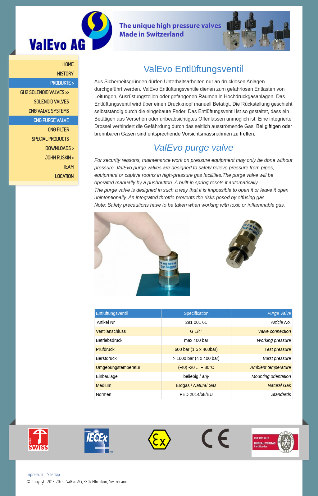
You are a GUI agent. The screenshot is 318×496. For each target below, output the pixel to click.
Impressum (34, 474)
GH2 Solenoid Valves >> (44, 92)
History (65, 74)
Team (68, 167)
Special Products (50, 139)
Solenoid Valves (51, 102)
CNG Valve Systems (49, 111)
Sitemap (53, 474)
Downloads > (59, 148)
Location (64, 176)
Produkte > (62, 83)
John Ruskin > (59, 157)
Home (68, 64)
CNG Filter (58, 129)
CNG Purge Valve (51, 120)
